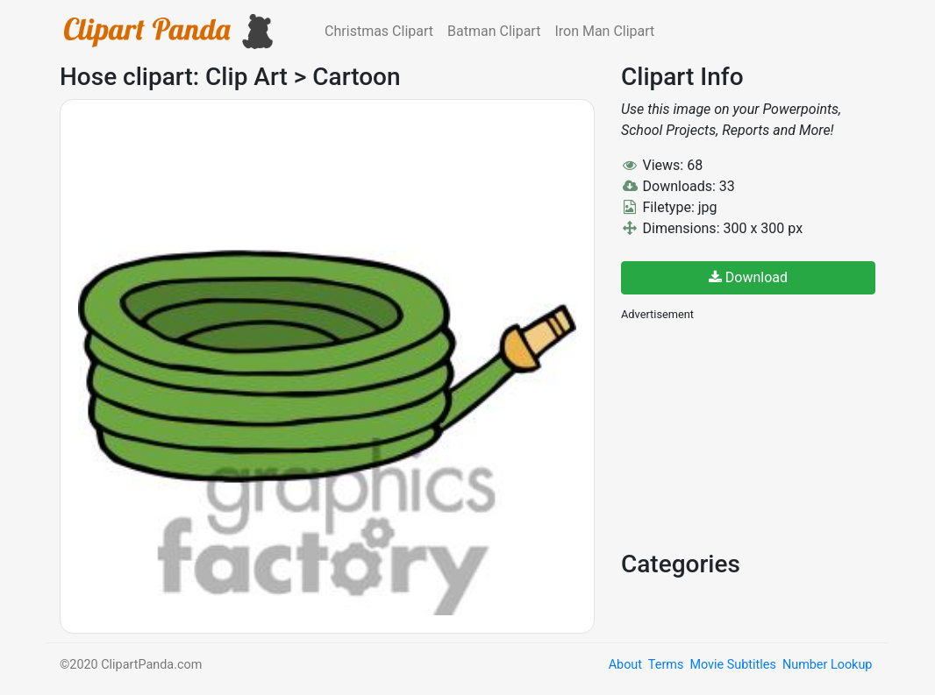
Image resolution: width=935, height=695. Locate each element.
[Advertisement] (752, 433)
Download (748, 277)
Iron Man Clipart (604, 31)
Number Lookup (827, 664)
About (625, 664)
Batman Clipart (493, 31)
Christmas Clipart (379, 31)
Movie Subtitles (732, 664)
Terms (665, 664)
